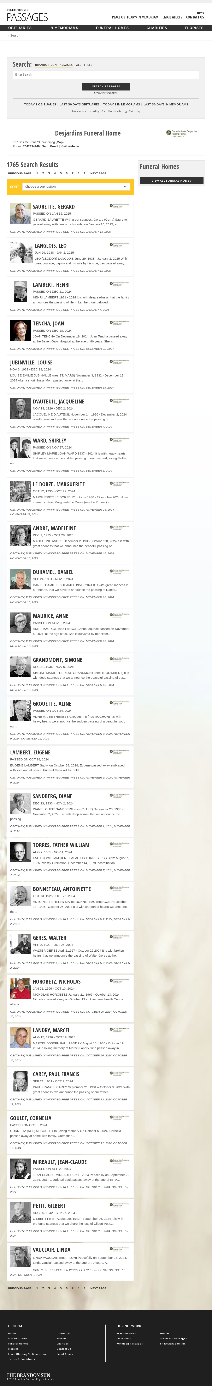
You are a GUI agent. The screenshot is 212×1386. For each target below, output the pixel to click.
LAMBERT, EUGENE (30, 752)
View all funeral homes (171, 180)
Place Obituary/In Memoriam (135, 17)
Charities (157, 28)
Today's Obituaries (40, 104)
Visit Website (70, 146)
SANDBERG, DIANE (52, 796)
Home (12, 1333)
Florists (194, 28)
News (200, 12)
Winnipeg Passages (130, 1343)
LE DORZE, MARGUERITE (59, 484)
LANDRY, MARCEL (51, 1030)
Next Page (98, 173)
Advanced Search (106, 93)
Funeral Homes (112, 28)
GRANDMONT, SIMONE (57, 660)
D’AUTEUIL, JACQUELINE (58, 401)
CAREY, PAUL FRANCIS (56, 1074)
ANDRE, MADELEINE (54, 528)
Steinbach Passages (173, 1338)
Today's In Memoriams (121, 104)
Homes (165, 1333)
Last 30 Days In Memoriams (165, 104)
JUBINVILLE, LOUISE (31, 362)
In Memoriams (63, 28)
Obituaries (20, 28)
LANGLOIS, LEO (51, 245)
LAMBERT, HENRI (51, 284)
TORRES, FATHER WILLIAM (61, 845)
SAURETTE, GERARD (54, 206)
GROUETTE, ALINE (52, 703)
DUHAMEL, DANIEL (53, 572)
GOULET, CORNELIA (30, 1118)
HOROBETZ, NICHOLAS (57, 981)
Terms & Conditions (21, 1358)
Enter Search (23, 74)
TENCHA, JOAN (48, 323)
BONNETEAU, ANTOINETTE (62, 889)
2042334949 (31, 146)
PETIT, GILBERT (49, 1205)
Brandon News (126, 1333)
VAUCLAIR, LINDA (51, 1249)
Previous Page (19, 173)
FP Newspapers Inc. (173, 1343)
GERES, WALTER (49, 937)
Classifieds (124, 1338)
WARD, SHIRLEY (49, 440)
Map (60, 142)
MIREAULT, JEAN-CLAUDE (60, 1162)
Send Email (50, 146)
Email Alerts (172, 17)
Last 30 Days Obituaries (80, 104)
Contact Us (195, 17)
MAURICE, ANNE (50, 616)
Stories (61, 1338)
